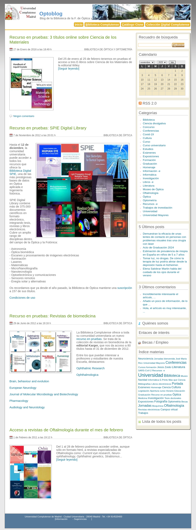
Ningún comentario (23, 116)
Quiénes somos (155, 323)
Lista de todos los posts (161, 421)
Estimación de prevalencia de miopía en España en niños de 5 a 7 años (165, 253)
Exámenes (149, 152)
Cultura (147, 138)
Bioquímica (157, 406)
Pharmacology (18, 400)
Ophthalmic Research (90, 368)
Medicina (142, 398)
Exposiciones (151, 156)
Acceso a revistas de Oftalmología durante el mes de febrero (66, 429)
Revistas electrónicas (149, 409)
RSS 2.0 (149, 103)
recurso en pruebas (89, 339)
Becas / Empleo (155, 342)
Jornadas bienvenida (164, 358)
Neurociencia (145, 358)
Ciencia (166, 387)
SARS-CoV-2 (145, 370)
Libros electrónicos (161, 383)
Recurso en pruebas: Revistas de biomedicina (52, 316)
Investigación (151, 178)
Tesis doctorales (172, 398)
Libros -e (148, 182)
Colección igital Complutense (167, 24)
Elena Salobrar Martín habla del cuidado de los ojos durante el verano (162, 272)
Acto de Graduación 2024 (158, 247)
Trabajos (143, 412)
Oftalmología (150, 193)
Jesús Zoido (164, 367)
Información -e (151, 171)
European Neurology (22, 387)
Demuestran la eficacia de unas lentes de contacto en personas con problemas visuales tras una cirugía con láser (164, 238)
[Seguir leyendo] (68, 68)
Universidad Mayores (155, 215)
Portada (177, 383)
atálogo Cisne (132, 24)
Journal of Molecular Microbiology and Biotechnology (43, 394)
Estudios (148, 149)
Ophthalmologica (87, 374)
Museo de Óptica (153, 189)
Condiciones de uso (22, 297)
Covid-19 (148, 134)
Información (61, 519)
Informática (149, 174)
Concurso (149, 127)
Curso (146, 141)
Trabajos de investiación (157, 207)
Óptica (147, 196)
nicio (79, 24)
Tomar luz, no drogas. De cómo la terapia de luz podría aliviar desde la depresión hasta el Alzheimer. (165, 262)
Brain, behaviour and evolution (29, 381)
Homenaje (149, 167)
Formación (149, 160)
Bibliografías (144, 384)
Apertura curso (157, 391)
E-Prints (164, 380)
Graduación (150, 163)
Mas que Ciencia (176, 380)
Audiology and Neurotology (27, 407)
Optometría (149, 200)
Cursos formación (147, 367)
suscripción (124, 288)
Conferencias (151, 130)
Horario (170, 391)
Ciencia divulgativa (154, 123)
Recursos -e (150, 203)
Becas (184, 401)
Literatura (148, 185)
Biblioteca (149, 119)
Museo (184, 376)
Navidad (142, 379)
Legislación (143, 391)
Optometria (174, 401)
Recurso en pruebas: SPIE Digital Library (47, 128)
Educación (179, 391)
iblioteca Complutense (102, 24)
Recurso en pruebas (161, 394)
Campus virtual (169, 409)
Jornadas (145, 405)
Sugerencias (80, 519)
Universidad (150, 211)
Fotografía (160, 401)
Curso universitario (154, 145)
